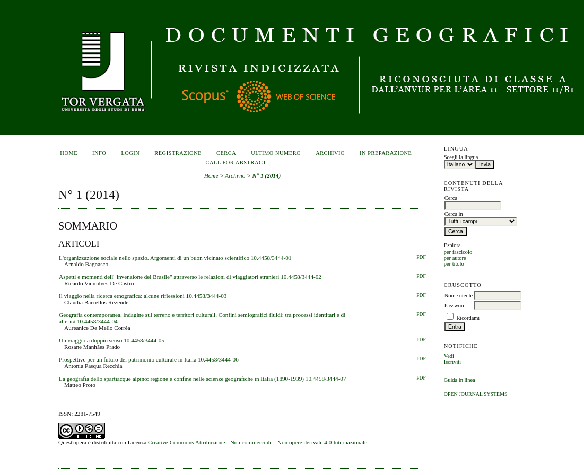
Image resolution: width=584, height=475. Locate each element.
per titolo (454, 264)
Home (68, 153)
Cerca (226, 153)
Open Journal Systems (476, 394)
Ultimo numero (276, 153)
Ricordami (468, 318)
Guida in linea (459, 380)
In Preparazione (386, 153)
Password (455, 306)
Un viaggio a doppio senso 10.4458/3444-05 (111, 340)
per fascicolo (458, 252)
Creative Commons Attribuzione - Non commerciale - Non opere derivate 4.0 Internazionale (257, 442)
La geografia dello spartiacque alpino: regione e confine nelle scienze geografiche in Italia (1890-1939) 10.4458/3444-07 (202, 378)
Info (99, 153)
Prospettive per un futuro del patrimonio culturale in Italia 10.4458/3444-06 (149, 359)
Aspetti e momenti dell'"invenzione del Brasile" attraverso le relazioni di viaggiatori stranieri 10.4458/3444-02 (190, 277)
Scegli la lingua (461, 157)
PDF (420, 257)
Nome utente (458, 295)
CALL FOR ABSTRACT (236, 162)
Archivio (330, 153)
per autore (455, 258)
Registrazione (178, 153)
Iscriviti (452, 362)
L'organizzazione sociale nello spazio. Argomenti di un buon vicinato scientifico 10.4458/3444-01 (175, 257)
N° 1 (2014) (266, 175)
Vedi (449, 356)
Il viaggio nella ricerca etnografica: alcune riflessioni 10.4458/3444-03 (142, 296)
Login (130, 153)
